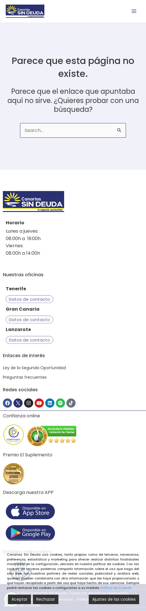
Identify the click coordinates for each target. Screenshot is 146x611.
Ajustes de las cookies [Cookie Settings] (114, 599)
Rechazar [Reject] (45, 599)
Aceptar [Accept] (19, 599)
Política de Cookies (116, 587)
